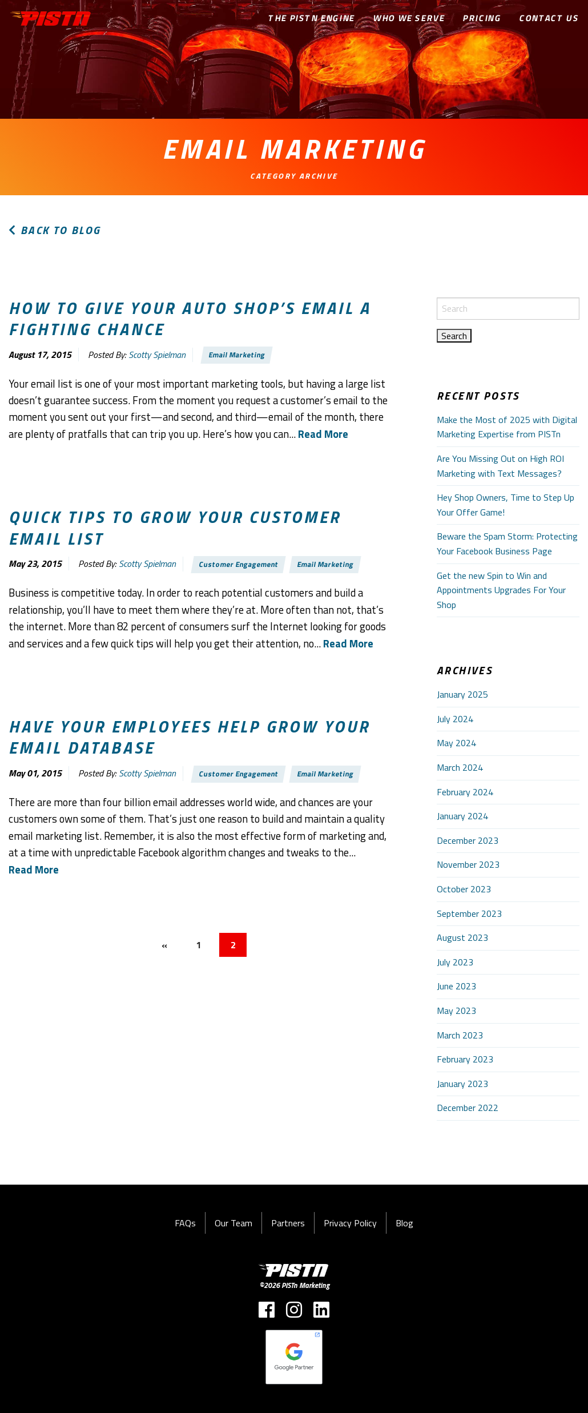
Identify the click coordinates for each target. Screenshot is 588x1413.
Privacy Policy (350, 1223)
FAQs (185, 1223)
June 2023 (456, 986)
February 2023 (465, 1059)
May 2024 (456, 743)
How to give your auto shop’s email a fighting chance (190, 318)
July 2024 (455, 719)
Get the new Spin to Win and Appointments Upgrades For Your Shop (501, 590)
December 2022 (467, 1107)
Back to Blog (55, 230)
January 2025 (462, 694)
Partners (288, 1223)
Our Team (233, 1223)
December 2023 (467, 840)
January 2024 (462, 816)
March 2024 (460, 767)
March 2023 (460, 1035)
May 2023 (456, 1010)
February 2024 (465, 792)
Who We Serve (409, 18)
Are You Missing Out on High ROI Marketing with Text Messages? (500, 466)
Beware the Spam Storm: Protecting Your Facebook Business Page (507, 543)
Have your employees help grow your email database (189, 737)
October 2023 (464, 889)
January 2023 (462, 1083)
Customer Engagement (239, 564)
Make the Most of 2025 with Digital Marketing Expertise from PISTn (507, 427)
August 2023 (462, 937)
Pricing (482, 18)
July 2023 (455, 962)
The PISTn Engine (311, 18)
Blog (404, 1223)
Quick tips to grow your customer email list (175, 527)
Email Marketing (237, 355)
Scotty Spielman (157, 354)
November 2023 (468, 864)
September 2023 (469, 913)
